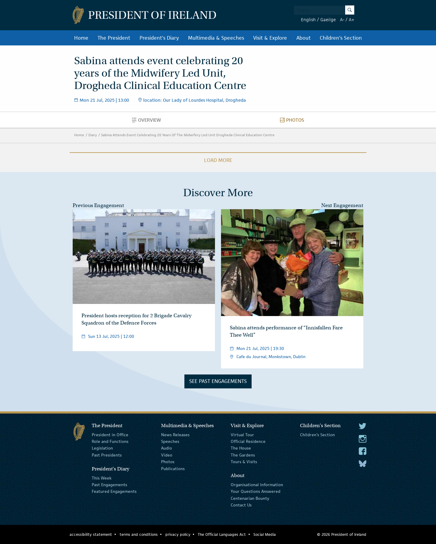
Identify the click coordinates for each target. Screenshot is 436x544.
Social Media (264, 534)
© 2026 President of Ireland (341, 534)
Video (166, 455)
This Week (101, 477)
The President (113, 38)
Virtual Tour (242, 434)
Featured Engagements (114, 491)
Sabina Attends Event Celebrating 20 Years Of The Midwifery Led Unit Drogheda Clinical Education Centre (188, 135)
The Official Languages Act (222, 534)
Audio (166, 448)
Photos (293, 121)
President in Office (110, 434)
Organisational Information (257, 484)
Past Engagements (109, 484)
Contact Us (241, 505)
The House (241, 448)
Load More (218, 160)
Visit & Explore (270, 38)
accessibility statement (91, 534)
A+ (351, 19)
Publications (173, 468)
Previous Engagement (98, 205)
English (308, 19)
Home (81, 38)
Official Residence (248, 441)
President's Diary (159, 38)
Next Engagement (342, 205)
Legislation (102, 448)
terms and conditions (139, 534)
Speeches (170, 441)
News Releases (175, 434)
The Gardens (243, 455)
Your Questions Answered (255, 491)
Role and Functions (110, 441)
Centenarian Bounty (250, 498)
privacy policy (177, 534)
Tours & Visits (244, 461)
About (303, 38)
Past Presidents (107, 455)
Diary (92, 135)
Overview (148, 121)
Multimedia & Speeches (216, 38)
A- (342, 19)
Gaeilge (328, 19)
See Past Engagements (218, 381)
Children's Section (341, 38)
